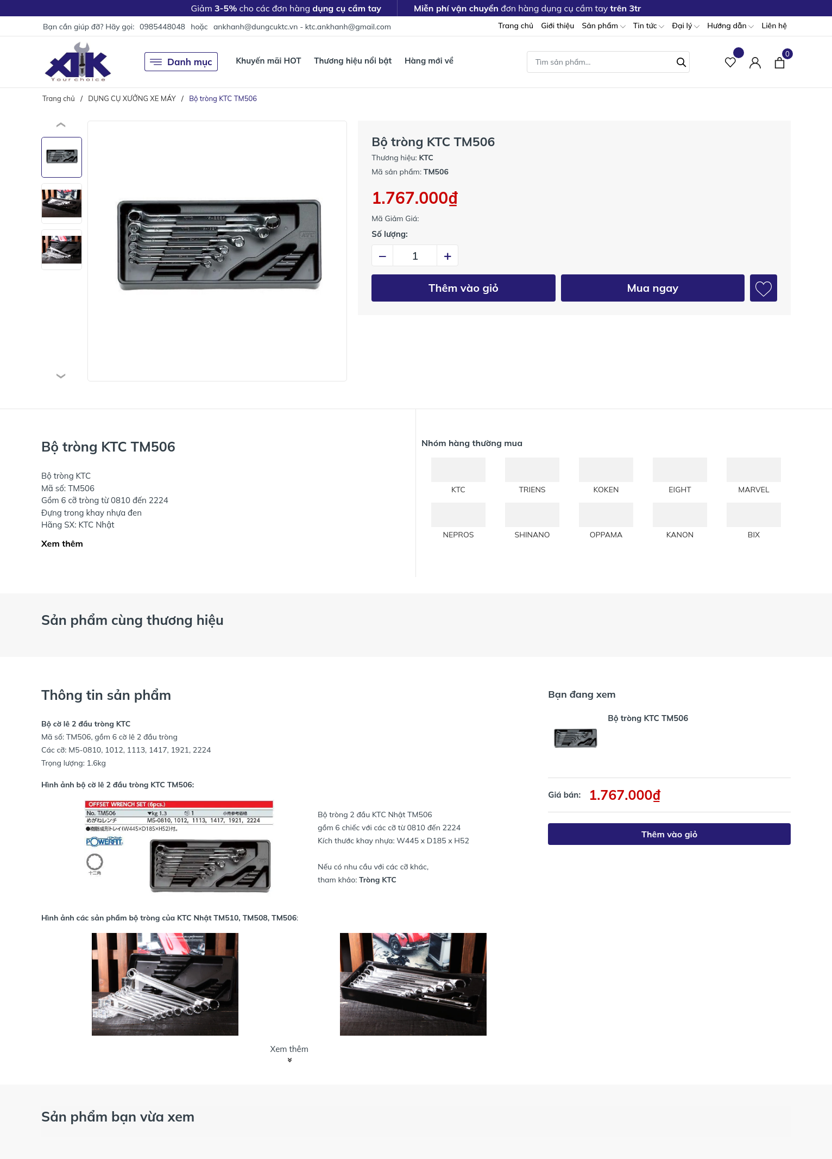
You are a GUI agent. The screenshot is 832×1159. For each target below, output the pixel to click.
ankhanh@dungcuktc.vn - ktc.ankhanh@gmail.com (302, 27)
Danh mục (181, 62)
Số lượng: (389, 234)
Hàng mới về (429, 60)
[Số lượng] (415, 255)
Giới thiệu (557, 25)
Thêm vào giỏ (463, 288)
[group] (217, 251)
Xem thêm (62, 543)
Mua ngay (652, 288)
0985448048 (162, 27)
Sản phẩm (603, 26)
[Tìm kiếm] (681, 60)
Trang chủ (515, 25)
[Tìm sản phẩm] (608, 62)
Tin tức (649, 26)
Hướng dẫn (730, 26)
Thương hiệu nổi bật (353, 60)
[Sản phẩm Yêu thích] (730, 61)
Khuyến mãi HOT (268, 60)
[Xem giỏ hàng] (779, 61)
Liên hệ (774, 25)
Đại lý (685, 26)
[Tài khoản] (755, 61)
